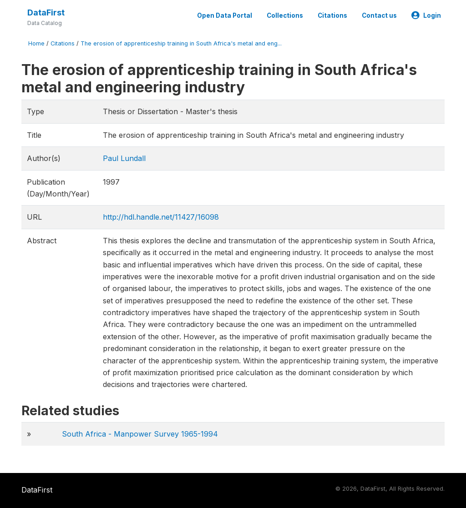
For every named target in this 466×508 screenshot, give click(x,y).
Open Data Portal (224, 15)
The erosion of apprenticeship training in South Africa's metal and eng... (181, 43)
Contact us (379, 15)
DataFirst (46, 12)
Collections (285, 15)
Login (426, 15)
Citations (332, 15)
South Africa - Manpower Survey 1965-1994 (140, 433)
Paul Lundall (124, 158)
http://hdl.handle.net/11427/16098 (161, 216)
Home (36, 43)
